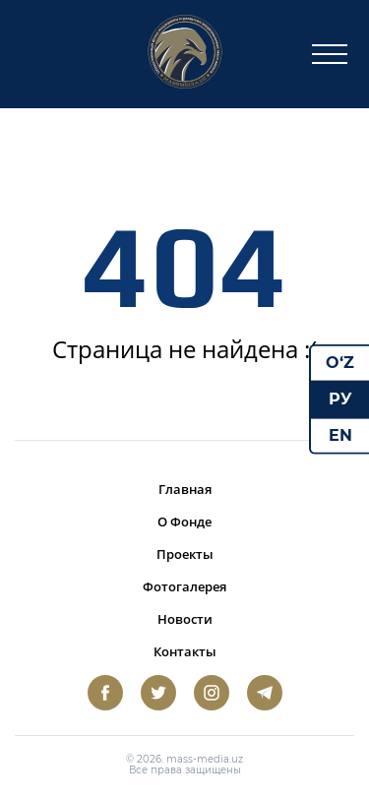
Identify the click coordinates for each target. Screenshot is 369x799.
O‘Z (340, 362)
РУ (340, 399)
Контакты (185, 651)
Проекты (185, 554)
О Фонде (184, 521)
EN (340, 434)
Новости (185, 619)
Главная (185, 489)
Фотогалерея (184, 586)
